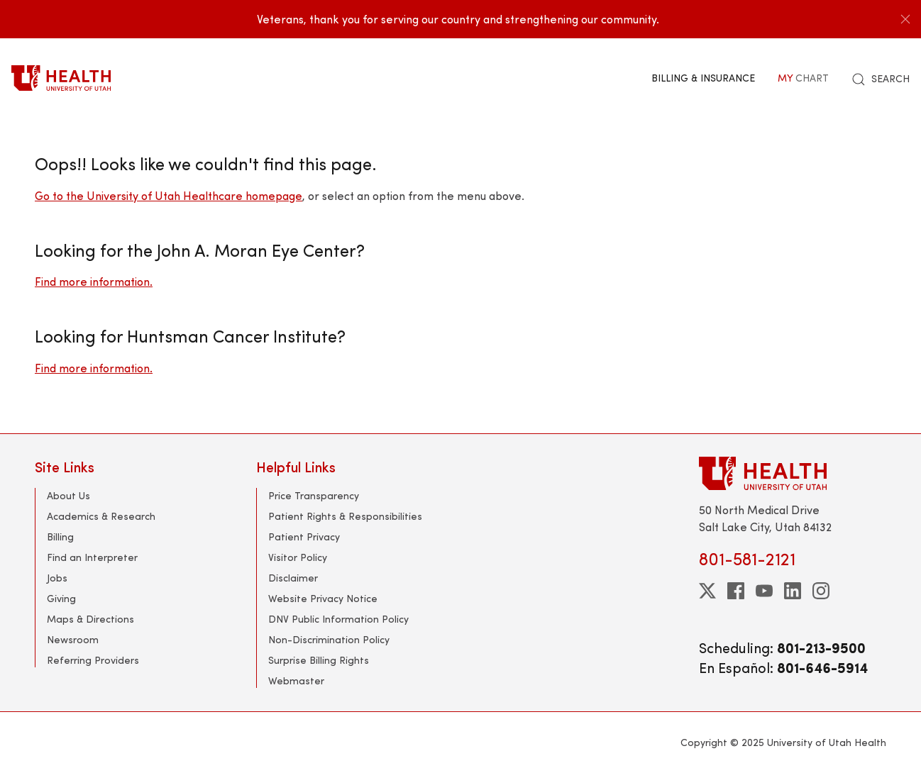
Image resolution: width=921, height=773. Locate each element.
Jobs (57, 577)
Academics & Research (101, 516)
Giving (61, 598)
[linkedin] (792, 590)
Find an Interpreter (92, 557)
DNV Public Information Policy (338, 618)
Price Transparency (313, 495)
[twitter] (707, 590)
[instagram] (820, 590)
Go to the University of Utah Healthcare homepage (168, 195)
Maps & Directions (90, 618)
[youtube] (764, 590)
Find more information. (94, 281)
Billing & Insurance (703, 77)
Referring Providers (93, 660)
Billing (60, 536)
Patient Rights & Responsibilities (345, 516)
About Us (68, 495)
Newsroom (73, 639)
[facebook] (735, 590)
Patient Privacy (304, 536)
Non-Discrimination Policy (329, 639)
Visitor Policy (297, 557)
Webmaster (296, 680)
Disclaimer (293, 577)
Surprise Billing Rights (318, 660)
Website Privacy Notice (322, 598)
